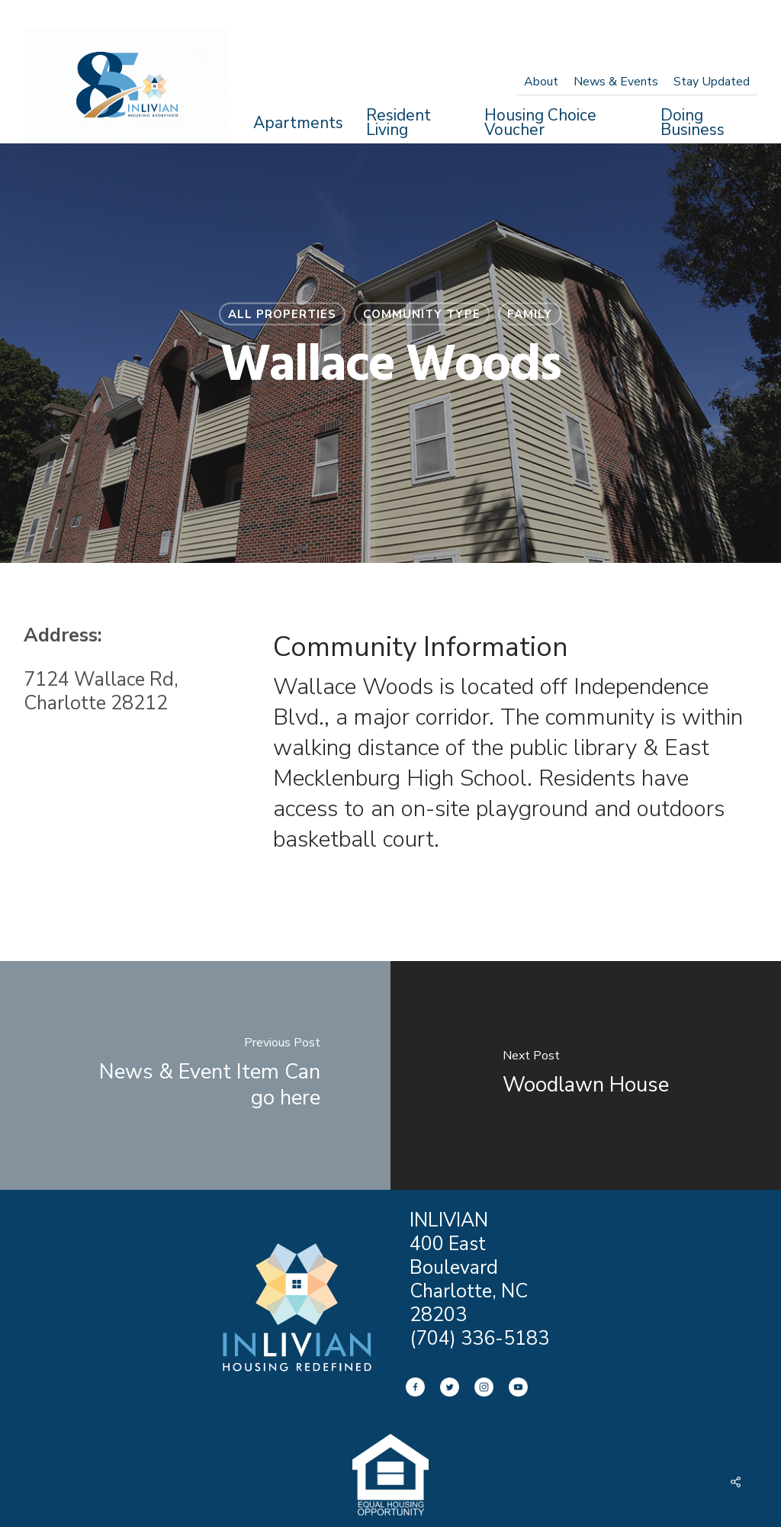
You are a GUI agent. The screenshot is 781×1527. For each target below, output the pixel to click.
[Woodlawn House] (585, 1075)
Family (529, 314)
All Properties (282, 314)
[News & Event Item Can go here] (195, 1075)
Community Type (421, 314)
